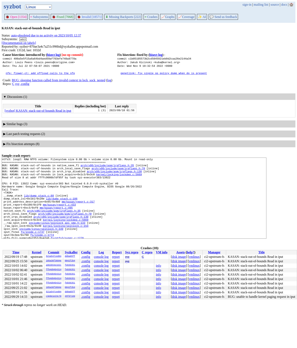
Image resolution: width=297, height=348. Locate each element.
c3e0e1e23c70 (53, 296)
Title (261, 252)
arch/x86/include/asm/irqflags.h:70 (118, 170)
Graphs (167, 17)
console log (101, 256)
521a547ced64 (53, 256)
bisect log (53, 54)
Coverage (186, 17)
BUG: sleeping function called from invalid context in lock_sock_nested (58, 80)
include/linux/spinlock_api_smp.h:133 (57, 236)
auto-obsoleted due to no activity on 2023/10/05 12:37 (46, 35)
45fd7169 (70, 296)
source (275, 4)
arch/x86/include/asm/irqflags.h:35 (107, 167)
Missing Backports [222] (123, 17)
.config (24, 84)
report (116, 256)
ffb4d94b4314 (53, 269)
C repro (147, 252)
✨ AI (202, 17)
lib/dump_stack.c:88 (39, 203)
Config (85, 252)
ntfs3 (23, 39)
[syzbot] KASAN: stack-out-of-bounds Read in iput (38, 110)
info (158, 265)
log (109, 80)
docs (284, 4)
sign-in (246, 4)
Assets (180, 252)
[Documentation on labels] (19, 43)
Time (15, 252)
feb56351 (70, 265)
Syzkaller (71, 252)
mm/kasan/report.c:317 (78, 210)
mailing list (261, 4)
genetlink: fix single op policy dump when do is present (163, 73)
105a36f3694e (53, 260)
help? (190, 252)
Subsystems (39, 17)
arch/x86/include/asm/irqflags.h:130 (114, 174)
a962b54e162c (53, 265)
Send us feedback (223, 17)
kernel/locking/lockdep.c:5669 (119, 178)
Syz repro (131, 252)
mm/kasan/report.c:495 (56, 218)
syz (17, 84)
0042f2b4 (70, 260)
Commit (53, 252)
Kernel (36, 252)
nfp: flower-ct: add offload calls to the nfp (40, 73)
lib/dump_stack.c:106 (61, 207)
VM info (161, 252)
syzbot (12, 6)
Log (101, 252)
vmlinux (194, 256)
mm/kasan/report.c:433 (59, 214)
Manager (214, 252)
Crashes (151, 17)
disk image (179, 256)
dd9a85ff (70, 256)
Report (117, 252)
